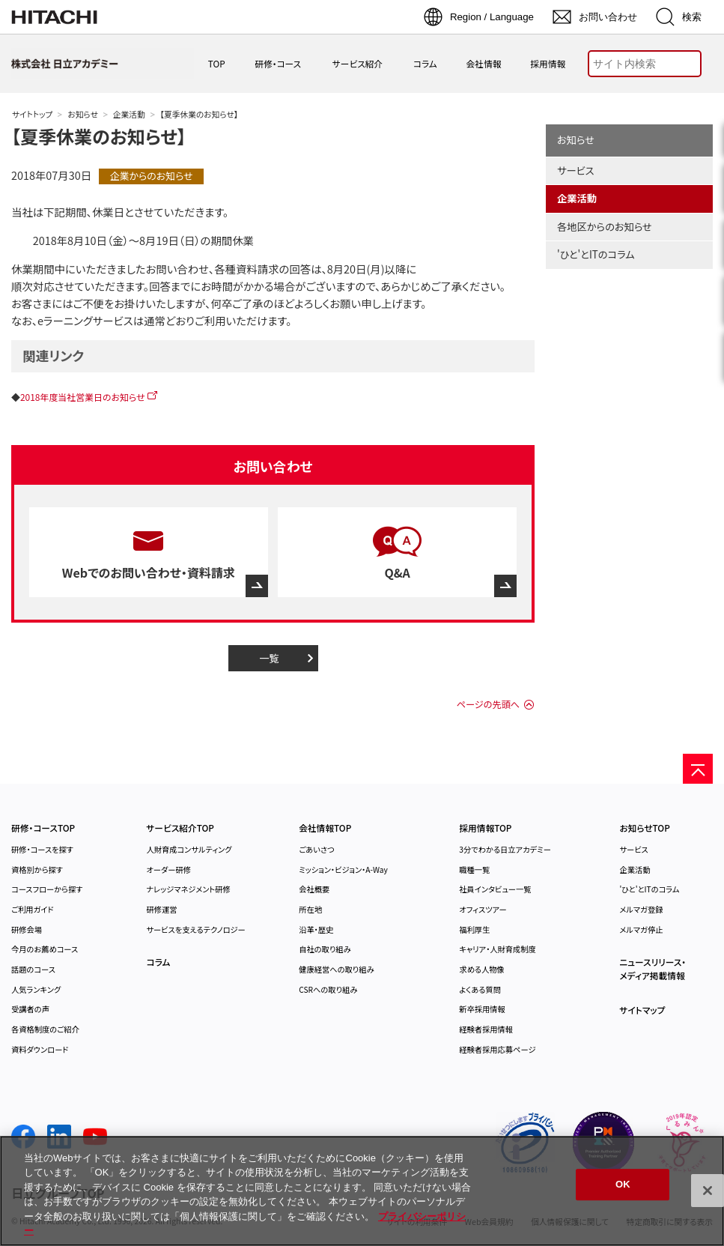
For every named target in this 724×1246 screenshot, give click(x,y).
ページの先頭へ (488, 704)
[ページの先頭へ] (698, 769)
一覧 (269, 658)
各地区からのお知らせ (604, 227)
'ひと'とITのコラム (596, 254)
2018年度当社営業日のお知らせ (82, 396)
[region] (362, 1191)
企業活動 (129, 114)
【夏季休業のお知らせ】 (98, 136)
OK (622, 1185)
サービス (575, 170)
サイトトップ (32, 114)
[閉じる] (707, 1190)
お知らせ (82, 114)
